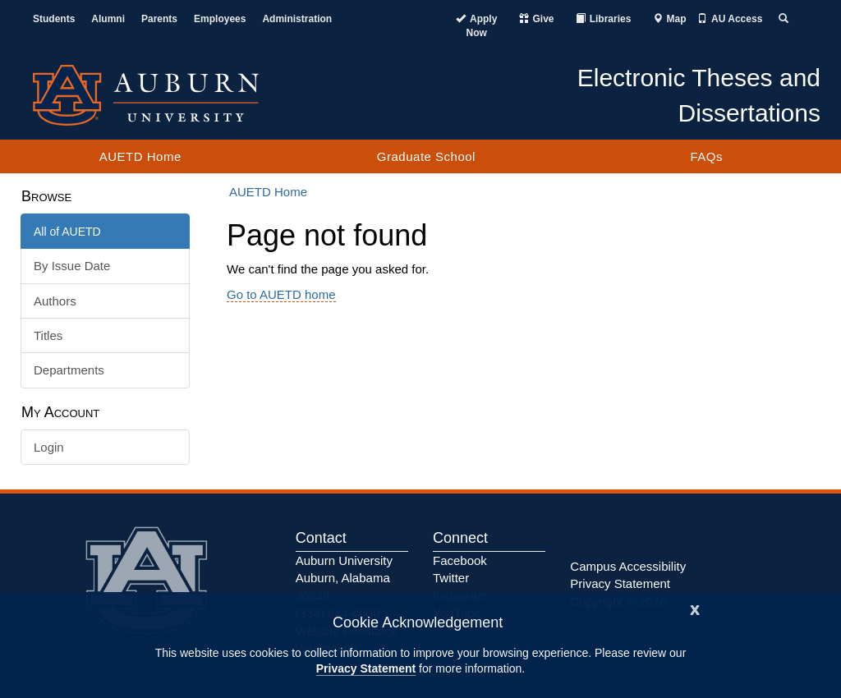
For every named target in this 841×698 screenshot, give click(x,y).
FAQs (706, 156)
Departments (69, 370)
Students (54, 19)
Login (49, 447)
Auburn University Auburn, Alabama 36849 (344, 578)
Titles (48, 335)
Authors (55, 301)
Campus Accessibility (628, 566)
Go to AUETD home (281, 294)
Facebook (460, 560)
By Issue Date (72, 266)
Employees (220, 19)
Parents (159, 19)
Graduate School (426, 156)
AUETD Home (140, 156)
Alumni (108, 19)
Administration (297, 19)
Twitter (451, 578)
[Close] (695, 608)
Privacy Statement (366, 668)
